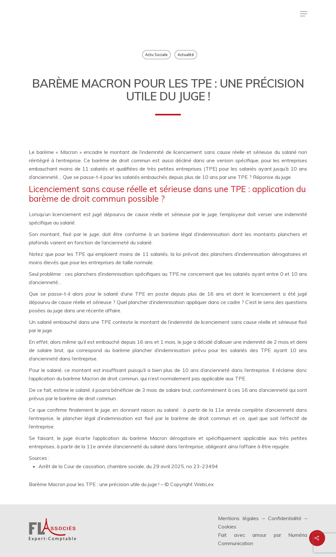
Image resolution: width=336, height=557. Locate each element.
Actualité (186, 54)
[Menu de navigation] (303, 14)
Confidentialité (284, 518)
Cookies (227, 526)
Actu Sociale (156, 54)
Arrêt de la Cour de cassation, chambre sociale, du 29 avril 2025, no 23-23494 (128, 466)
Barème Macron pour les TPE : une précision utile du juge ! (95, 484)
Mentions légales (238, 518)
